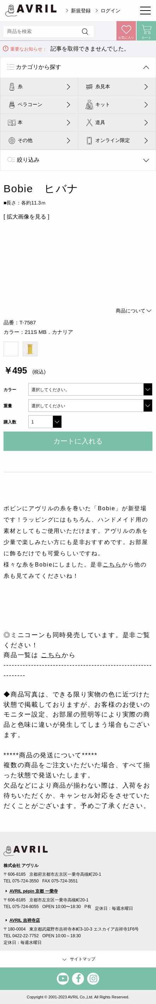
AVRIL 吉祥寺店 (25, 920)
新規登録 (81, 10)
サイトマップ (78, 959)
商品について (134, 310)
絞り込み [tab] (28, 160)
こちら (112, 565)
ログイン (110, 10)
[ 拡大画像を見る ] (26, 217)
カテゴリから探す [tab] (38, 67)
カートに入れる (78, 441)
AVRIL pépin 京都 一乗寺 (34, 891)
